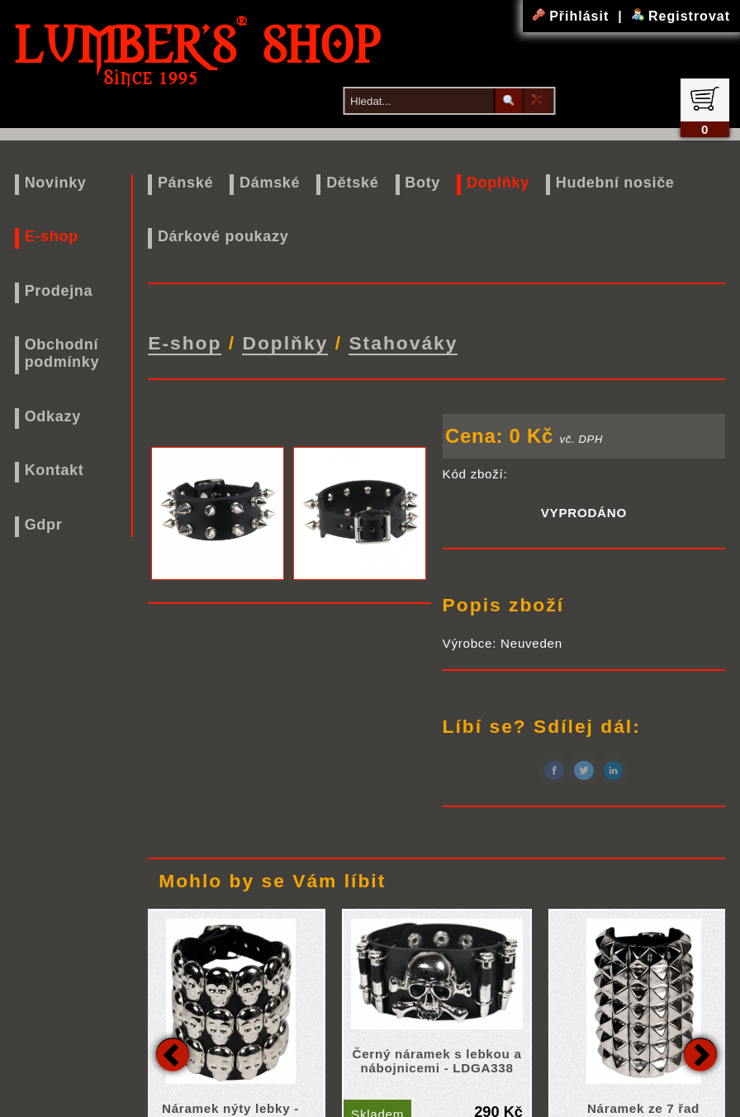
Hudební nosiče (615, 182)
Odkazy (53, 416)
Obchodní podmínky (62, 353)
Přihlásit (573, 16)
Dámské (270, 182)
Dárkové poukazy (223, 236)
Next (700, 1051)
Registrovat (681, 16)
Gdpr (44, 524)
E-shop (51, 236)
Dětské (352, 182)
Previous (172, 1051)
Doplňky (498, 182)
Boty (422, 182)
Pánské (185, 182)
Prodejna (59, 291)
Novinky (56, 182)
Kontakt (54, 470)
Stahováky (403, 342)
